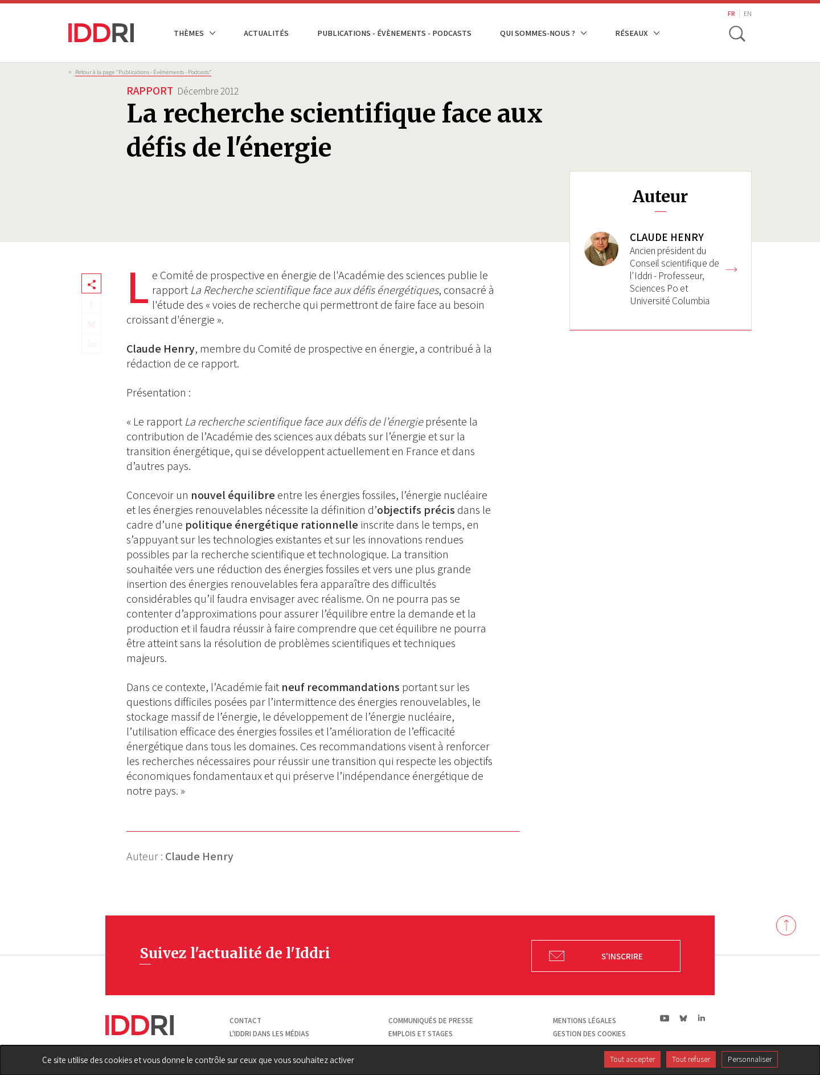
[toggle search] (736, 33)
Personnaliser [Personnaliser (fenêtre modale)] (750, 1059)
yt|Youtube (665, 1018)
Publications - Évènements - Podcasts (394, 32)
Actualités (266, 32)
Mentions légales (584, 1020)
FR (731, 13)
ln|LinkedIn (701, 1018)
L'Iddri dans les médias (269, 1034)
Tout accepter (632, 1059)
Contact (245, 1020)
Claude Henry (199, 856)
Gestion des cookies (589, 1034)
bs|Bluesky (683, 1018)
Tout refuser (691, 1059)
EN (748, 13)
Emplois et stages (420, 1034)
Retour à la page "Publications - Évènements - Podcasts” (143, 72)
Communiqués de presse (430, 1020)
